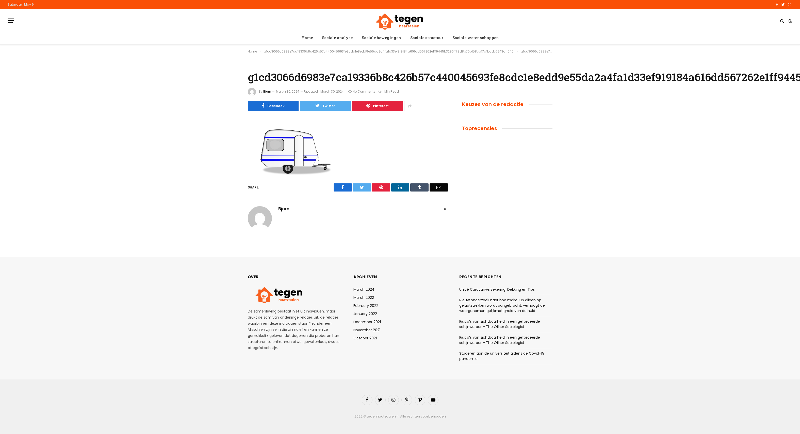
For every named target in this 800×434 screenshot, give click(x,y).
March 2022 (363, 297)
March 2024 (363, 289)
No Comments (361, 91)
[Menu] (11, 20)
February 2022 (365, 305)
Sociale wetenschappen (475, 37)
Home (307, 37)
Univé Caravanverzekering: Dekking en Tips (497, 289)
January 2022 (365, 313)
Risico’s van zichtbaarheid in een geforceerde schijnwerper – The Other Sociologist (499, 324)
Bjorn (267, 91)
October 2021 (365, 338)
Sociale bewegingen (381, 37)
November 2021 (366, 330)
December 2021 (367, 321)
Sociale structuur (426, 37)
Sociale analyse (337, 37)
